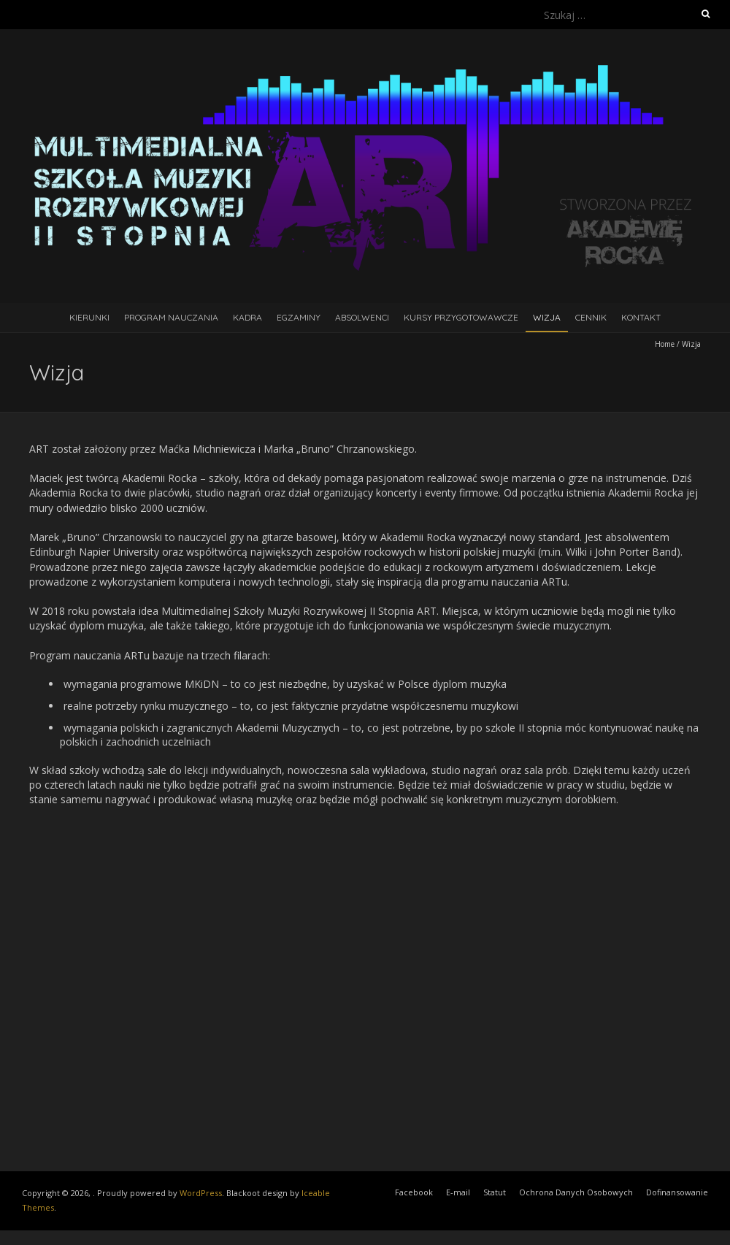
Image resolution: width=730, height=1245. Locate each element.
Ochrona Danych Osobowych (576, 1192)
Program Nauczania (171, 317)
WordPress (201, 1192)
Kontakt (641, 317)
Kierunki (89, 317)
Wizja (547, 317)
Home (665, 344)
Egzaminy (298, 317)
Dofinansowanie (677, 1192)
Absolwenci (362, 317)
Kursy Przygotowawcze (461, 317)
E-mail (458, 1192)
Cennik (591, 317)
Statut (494, 1192)
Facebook (414, 1192)
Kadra (247, 317)
